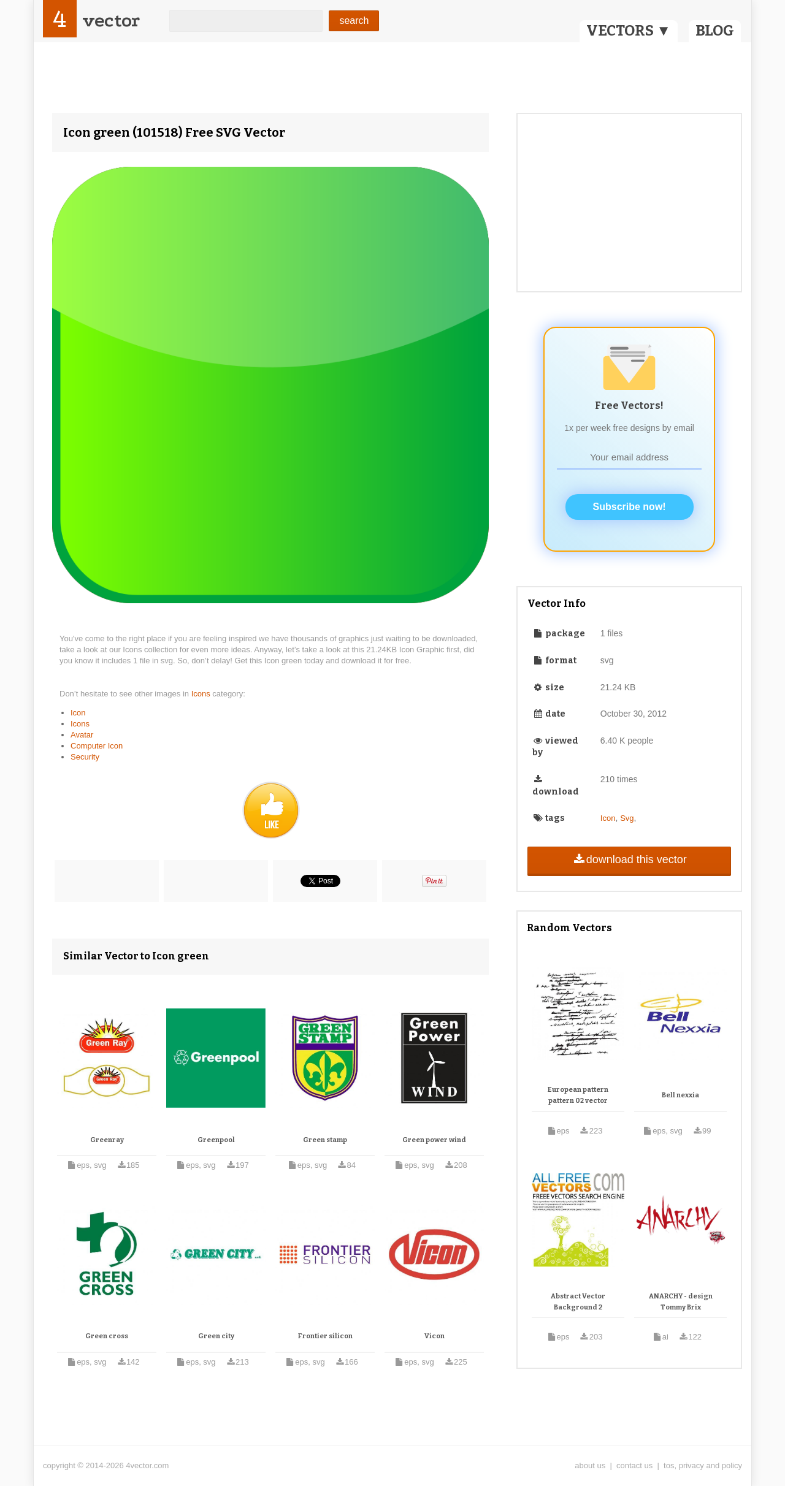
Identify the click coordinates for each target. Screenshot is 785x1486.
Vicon (434, 1336)
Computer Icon (97, 745)
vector (111, 20)
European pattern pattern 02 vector (578, 1095)
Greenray (107, 1140)
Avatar (82, 734)
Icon (78, 712)
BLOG (714, 30)
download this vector (629, 859)
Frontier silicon (325, 1336)
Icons (202, 693)
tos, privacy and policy (703, 1465)
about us (590, 1465)
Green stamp (325, 1140)
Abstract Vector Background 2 (578, 1301)
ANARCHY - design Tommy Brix (681, 1301)
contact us (634, 1465)
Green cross (106, 1336)
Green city (216, 1336)
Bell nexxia (680, 1095)
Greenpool (216, 1140)
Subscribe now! (629, 506)
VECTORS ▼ (628, 30)
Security (85, 756)
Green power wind (434, 1140)
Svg (627, 818)
